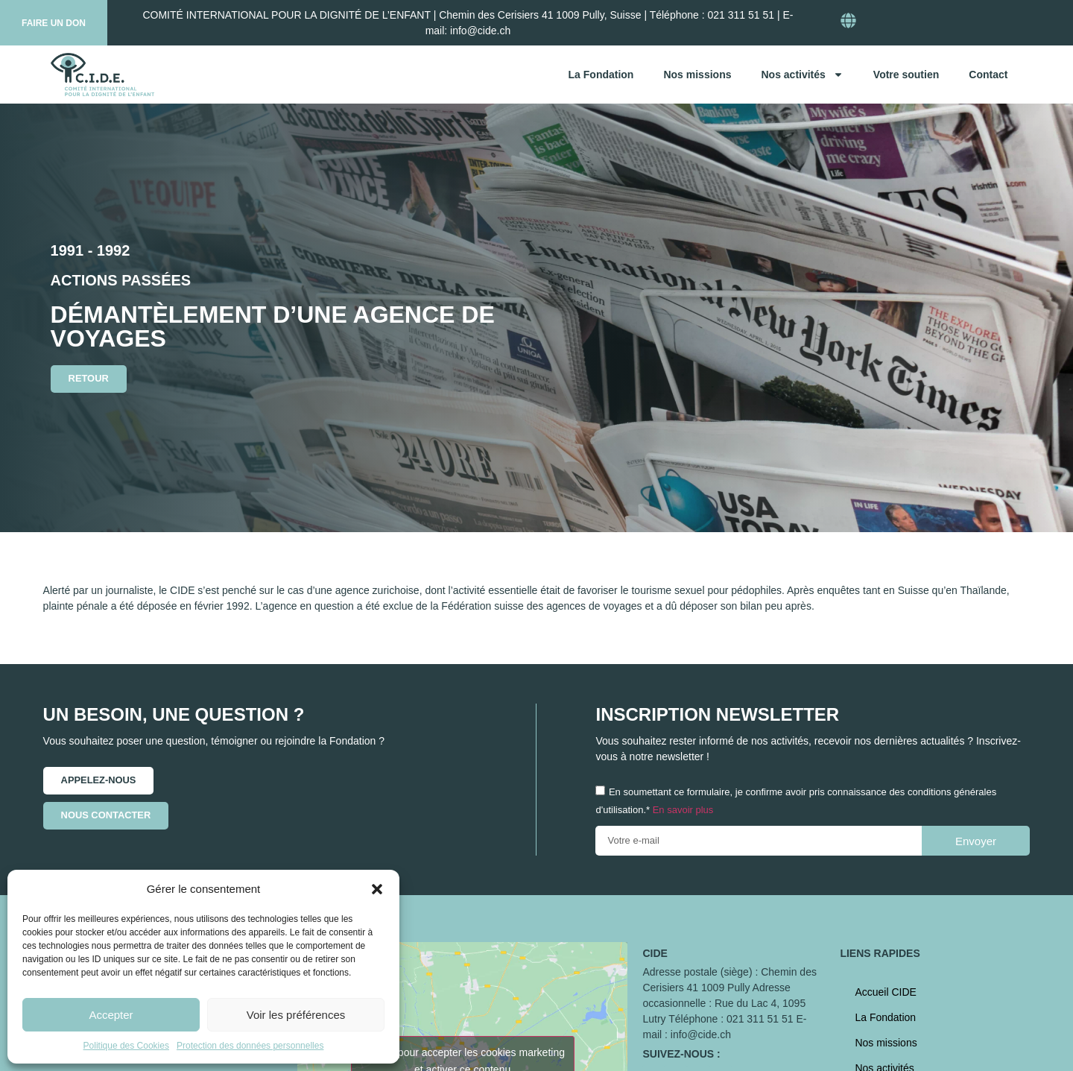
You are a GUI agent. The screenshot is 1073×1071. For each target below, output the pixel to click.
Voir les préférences (296, 1014)
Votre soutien (906, 74)
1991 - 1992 (90, 250)
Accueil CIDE (885, 992)
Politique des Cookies (126, 1045)
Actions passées (121, 280)
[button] (377, 889)
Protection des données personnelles (250, 1045)
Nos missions (697, 74)
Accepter (111, 1014)
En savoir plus (683, 810)
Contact (988, 74)
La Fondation (601, 74)
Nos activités (802, 74)
